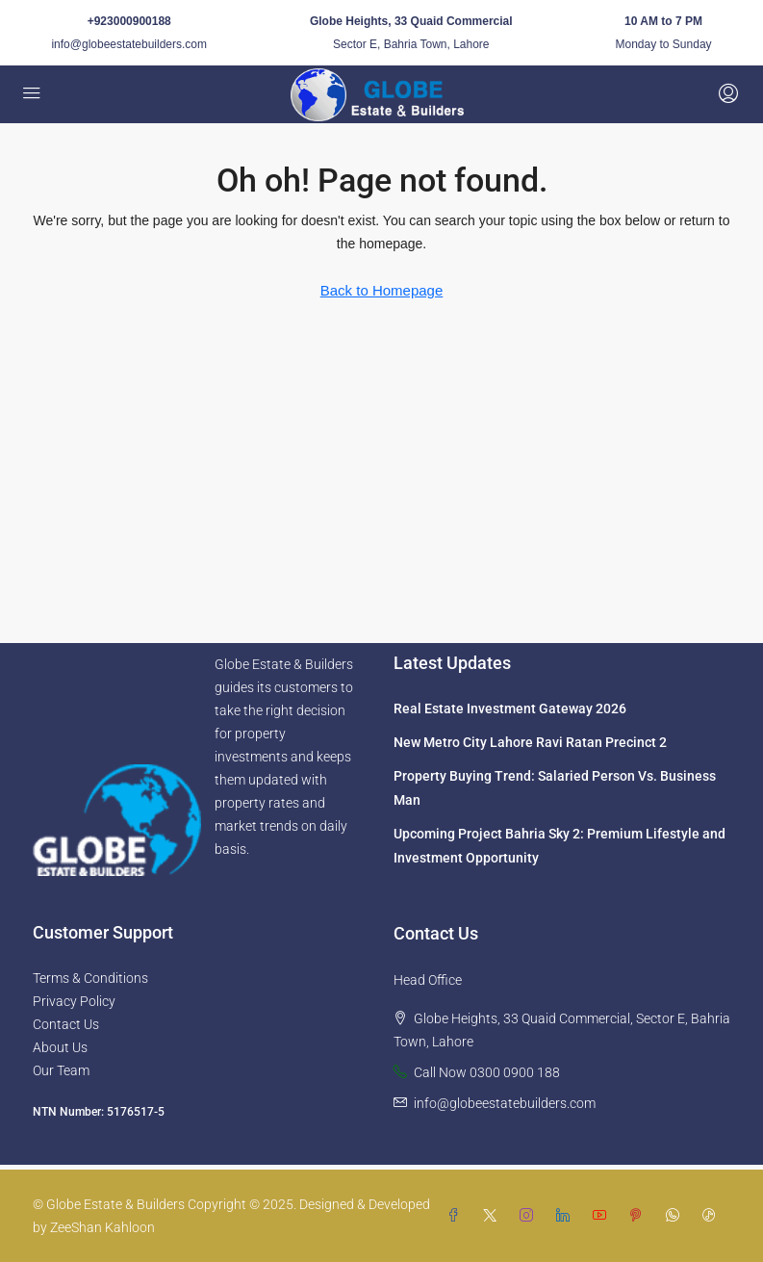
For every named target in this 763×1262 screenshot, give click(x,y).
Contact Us (66, 1024)
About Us (60, 1047)
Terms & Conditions (90, 978)
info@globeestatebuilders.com (129, 44)
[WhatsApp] (676, 1215)
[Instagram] (530, 1215)
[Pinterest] (639, 1215)
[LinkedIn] (566, 1215)
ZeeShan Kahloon (102, 1227)
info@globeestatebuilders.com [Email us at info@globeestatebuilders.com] (505, 1103)
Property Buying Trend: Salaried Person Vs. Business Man (555, 788)
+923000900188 (129, 21)
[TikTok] (713, 1215)
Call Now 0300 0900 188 (487, 1072)
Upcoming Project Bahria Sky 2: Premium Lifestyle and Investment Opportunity (559, 845)
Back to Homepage (382, 290)
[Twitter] (493, 1215)
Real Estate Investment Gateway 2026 (510, 708)
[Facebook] (457, 1215)
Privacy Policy (74, 1001)
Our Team (61, 1070)
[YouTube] (603, 1215)
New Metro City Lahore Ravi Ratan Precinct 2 (530, 742)
